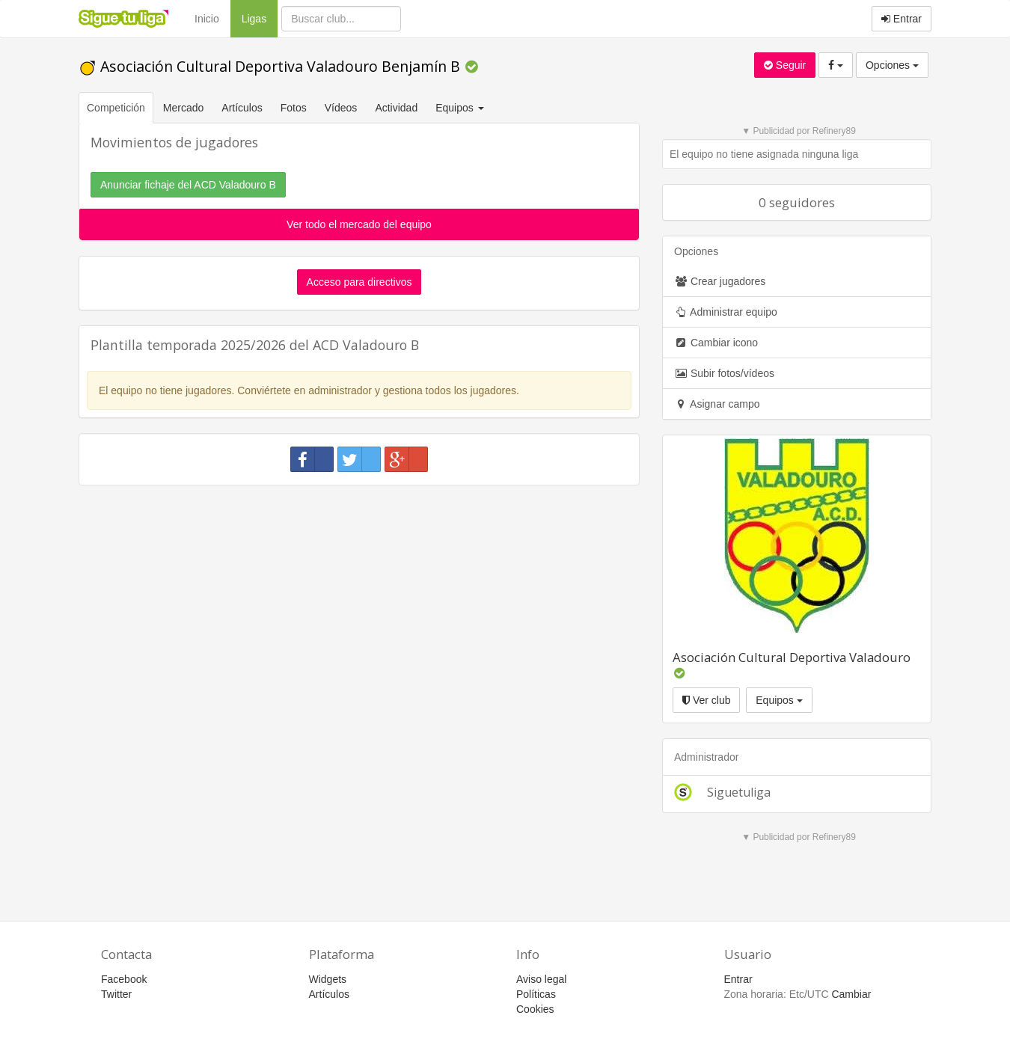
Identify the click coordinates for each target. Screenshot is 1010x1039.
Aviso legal (541, 979)
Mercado (183, 108)
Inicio (207, 19)
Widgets (328, 979)
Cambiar (851, 994)
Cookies (535, 1009)
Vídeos (341, 108)
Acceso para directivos (359, 282)
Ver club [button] (706, 700)
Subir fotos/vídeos (724, 373)
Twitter (116, 994)
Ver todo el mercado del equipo (359, 224)
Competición (116, 108)
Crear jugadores (719, 281)
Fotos (294, 108)
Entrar (901, 19)
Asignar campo (717, 404)
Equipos (779, 700)
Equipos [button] (460, 108)
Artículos (241, 108)
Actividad (396, 108)
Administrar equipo (725, 312)
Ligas (260, 17)
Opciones (892, 65)
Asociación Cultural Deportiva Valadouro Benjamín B (271, 66)
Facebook (124, 979)
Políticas (536, 994)
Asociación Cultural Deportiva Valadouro (791, 657)
